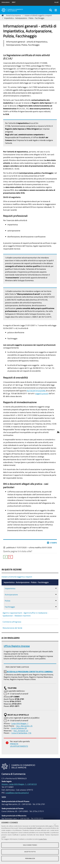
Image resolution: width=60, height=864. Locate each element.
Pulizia (7, 601)
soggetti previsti (41, 393)
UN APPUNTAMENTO (19, 746)
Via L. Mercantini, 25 (24, 726)
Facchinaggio (10, 607)
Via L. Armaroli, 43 (21, 731)
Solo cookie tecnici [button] (30, 845)
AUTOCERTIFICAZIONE (36, 391)
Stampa (52, 543)
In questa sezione (12, 569)
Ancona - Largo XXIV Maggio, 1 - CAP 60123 (19, 784)
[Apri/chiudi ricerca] (50, 10)
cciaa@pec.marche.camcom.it (17, 793)
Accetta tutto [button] (30, 851)
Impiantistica (10, 588)
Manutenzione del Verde (12, 628)
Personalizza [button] (30, 858)
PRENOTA (14, 744)
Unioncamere (6, 2)
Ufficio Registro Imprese (17, 646)
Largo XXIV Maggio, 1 (19, 723)
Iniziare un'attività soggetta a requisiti (38, 15)
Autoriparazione (11, 594)
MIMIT (14, 2)
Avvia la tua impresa (13, 15)
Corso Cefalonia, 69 (19, 728)
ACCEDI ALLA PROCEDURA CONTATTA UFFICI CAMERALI (30, 672)
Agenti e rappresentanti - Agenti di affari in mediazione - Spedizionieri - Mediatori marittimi (25, 614)
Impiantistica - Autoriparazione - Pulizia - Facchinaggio (26, 582)
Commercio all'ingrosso (12, 622)
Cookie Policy (43, 839)
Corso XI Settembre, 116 (21, 733)
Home (3, 15)
